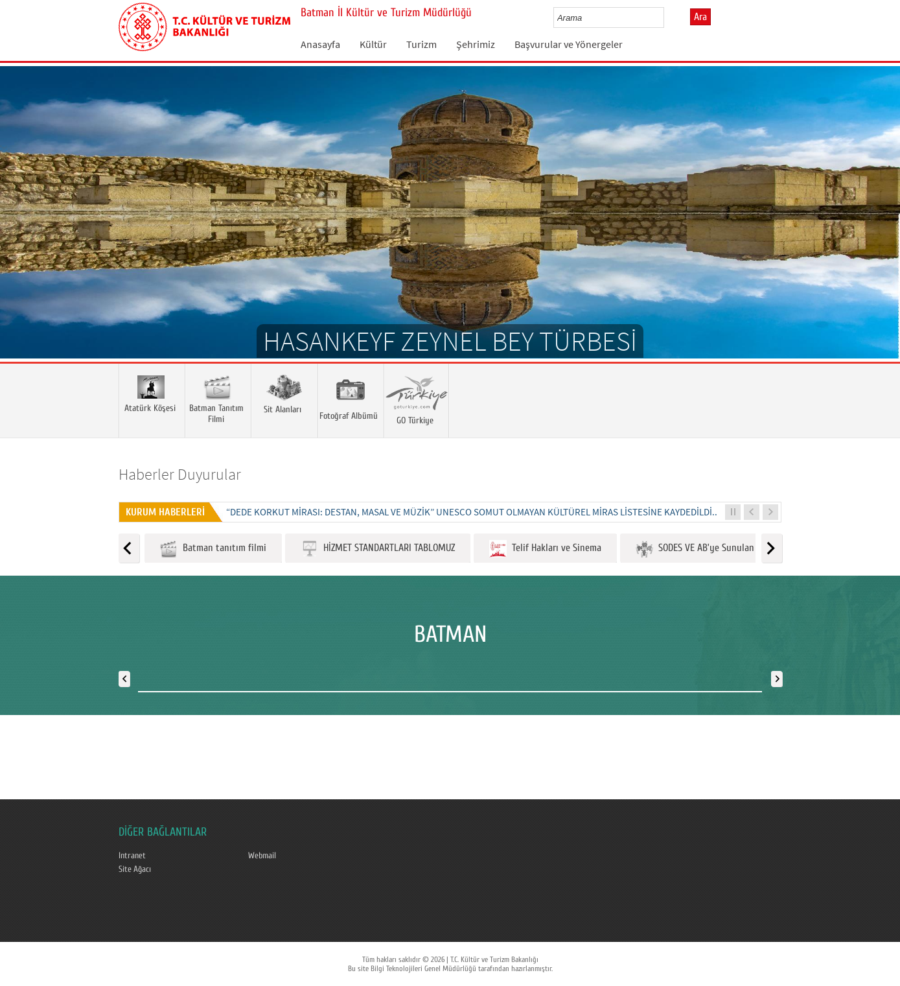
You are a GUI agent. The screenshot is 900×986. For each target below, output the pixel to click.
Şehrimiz (475, 44)
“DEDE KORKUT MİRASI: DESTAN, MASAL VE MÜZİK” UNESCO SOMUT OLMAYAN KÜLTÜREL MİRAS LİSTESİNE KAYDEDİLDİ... (473, 512)
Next (877, 231)
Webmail (262, 856)
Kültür (373, 44)
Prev (22, 231)
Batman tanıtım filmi (213, 549)
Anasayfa (320, 44)
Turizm (421, 44)
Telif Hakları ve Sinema (545, 549)
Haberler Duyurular (180, 474)
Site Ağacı (135, 869)
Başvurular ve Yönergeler (568, 44)
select (668, 17)
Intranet (132, 856)
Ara (700, 17)
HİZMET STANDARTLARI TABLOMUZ (378, 549)
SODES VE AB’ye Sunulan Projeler (711, 549)
